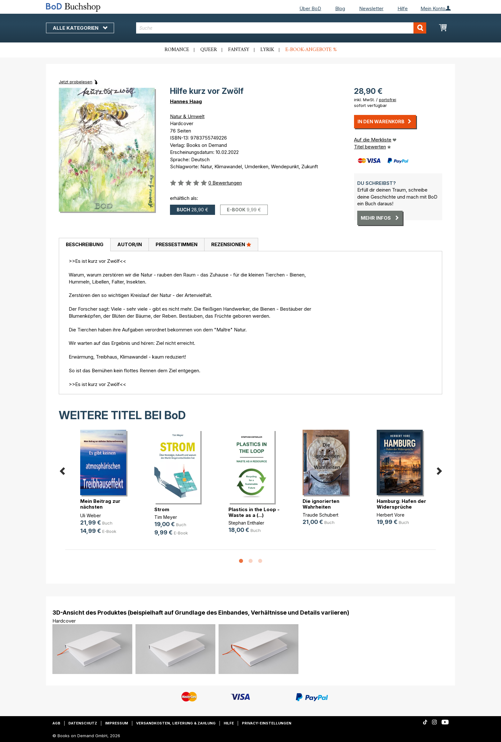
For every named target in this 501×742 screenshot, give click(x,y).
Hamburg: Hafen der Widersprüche (401, 504)
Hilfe (402, 8)
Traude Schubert (320, 515)
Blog (340, 8)
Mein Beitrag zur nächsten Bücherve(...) (100, 507)
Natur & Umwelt (187, 116)
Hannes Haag (186, 101)
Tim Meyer (165, 517)
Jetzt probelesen (75, 81)
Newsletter (371, 8)
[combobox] (281, 28)
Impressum (116, 723)
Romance (177, 49)
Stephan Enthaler (246, 523)
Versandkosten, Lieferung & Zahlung (176, 723)
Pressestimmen (176, 244)
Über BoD (310, 8)
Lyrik (267, 49)
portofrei (387, 99)
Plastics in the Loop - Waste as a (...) (254, 512)
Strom (161, 509)
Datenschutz (82, 723)
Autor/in (129, 244)
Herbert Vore (391, 515)
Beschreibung (85, 244)
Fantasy (238, 49)
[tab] (84, 245)
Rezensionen (231, 244)
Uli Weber (90, 515)
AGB (56, 723)
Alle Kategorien (80, 28)
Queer (208, 49)
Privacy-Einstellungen (266, 723)
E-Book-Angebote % (311, 49)
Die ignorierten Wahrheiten (321, 504)
